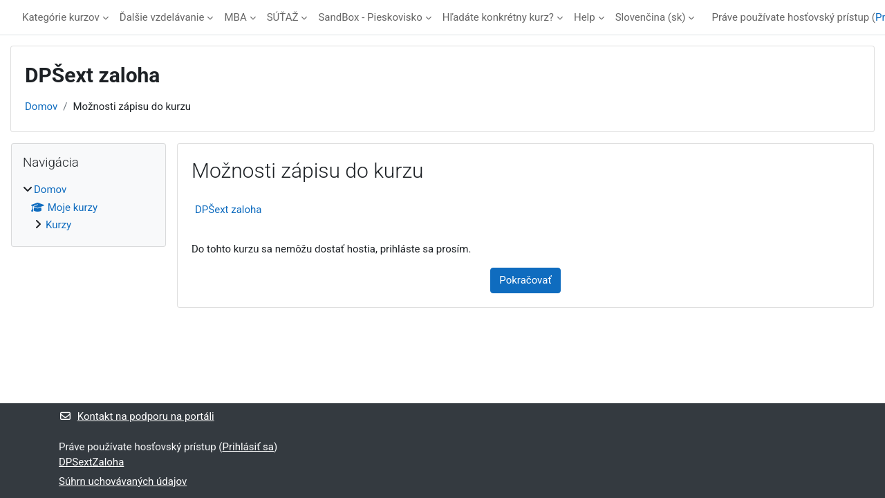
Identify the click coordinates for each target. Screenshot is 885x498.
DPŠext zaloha (228, 209)
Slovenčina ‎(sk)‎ (650, 17)
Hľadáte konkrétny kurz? (498, 17)
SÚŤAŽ (283, 17)
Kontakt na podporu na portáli (136, 416)
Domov (41, 106)
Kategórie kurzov (61, 17)
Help (584, 17)
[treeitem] (88, 207)
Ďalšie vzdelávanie (162, 17)
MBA (235, 17)
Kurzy (58, 225)
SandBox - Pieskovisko (370, 17)
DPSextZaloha (91, 462)
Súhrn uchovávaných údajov (123, 481)
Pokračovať (525, 280)
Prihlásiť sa (248, 447)
